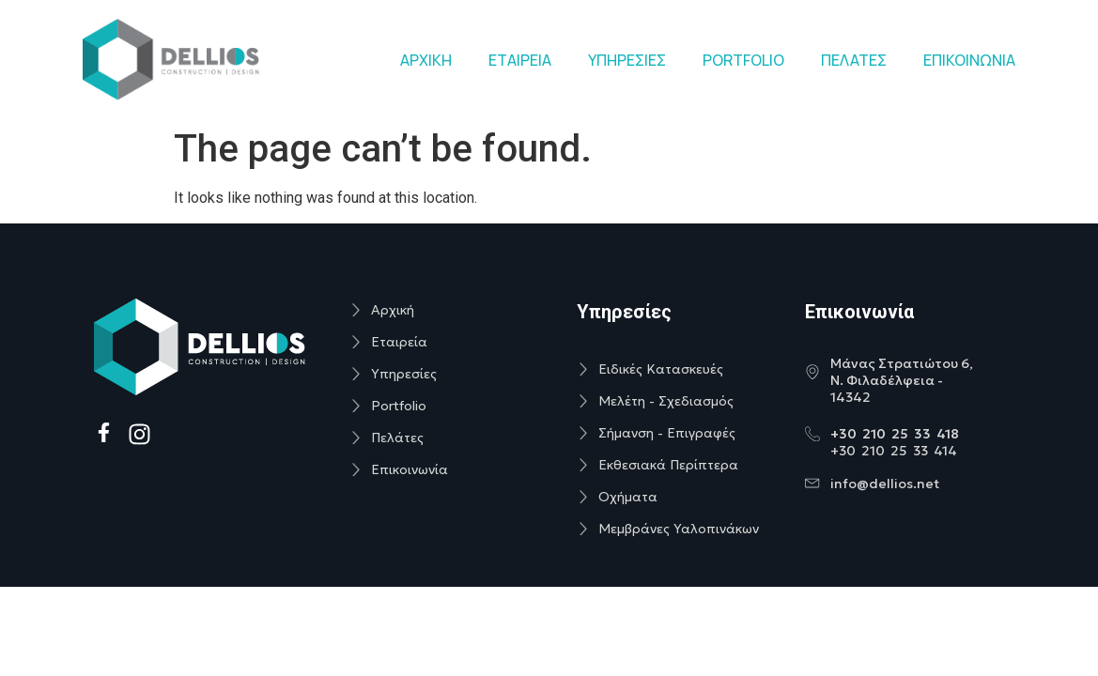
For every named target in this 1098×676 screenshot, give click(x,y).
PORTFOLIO (743, 60)
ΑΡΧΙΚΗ (426, 60)
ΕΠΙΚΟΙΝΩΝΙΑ (969, 60)
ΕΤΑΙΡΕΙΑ (519, 60)
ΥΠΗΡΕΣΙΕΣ (627, 60)
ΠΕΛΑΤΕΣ (854, 60)
